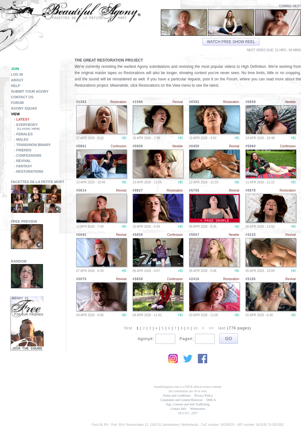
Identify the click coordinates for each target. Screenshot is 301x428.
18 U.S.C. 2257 (188, 413)
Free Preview (24, 221)
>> (211, 328)
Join (15, 69)
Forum (17, 103)
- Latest (21, 119)
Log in (17, 74)
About (17, 80)
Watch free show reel (231, 42)
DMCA (211, 400)
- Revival (22, 161)
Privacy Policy (203, 395)
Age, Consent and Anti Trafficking (187, 404)
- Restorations (28, 171)
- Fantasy (23, 166)
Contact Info (178, 408)
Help (15, 86)
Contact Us (22, 97)
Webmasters (197, 408)
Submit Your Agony (30, 91)
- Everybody (40, 127)
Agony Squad (24, 108)
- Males (21, 139)
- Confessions (27, 155)
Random (19, 261)
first (128, 328)
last (221, 328)
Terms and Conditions (176, 395)
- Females (23, 134)
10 (195, 328)
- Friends (22, 150)
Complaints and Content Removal (181, 400)
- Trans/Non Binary (32, 145)
